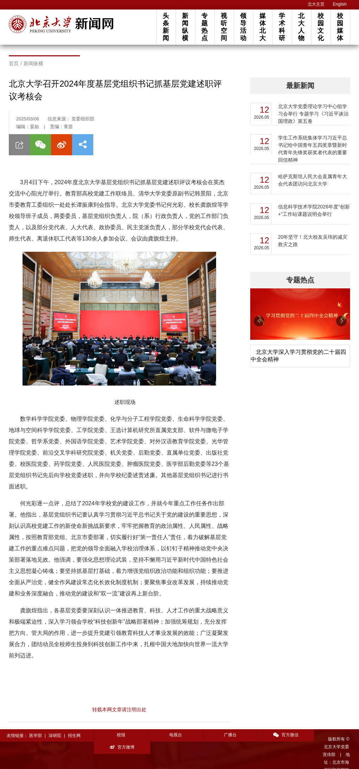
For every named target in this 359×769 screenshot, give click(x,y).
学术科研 (282, 27)
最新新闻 (300, 85)
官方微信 (279, 734)
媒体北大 (262, 27)
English (340, 4)
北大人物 (301, 27)
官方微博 (332, 734)
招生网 (74, 735)
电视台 (173, 734)
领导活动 (243, 27)
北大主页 (316, 4)
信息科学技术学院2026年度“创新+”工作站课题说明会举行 (314, 210)
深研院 (55, 735)
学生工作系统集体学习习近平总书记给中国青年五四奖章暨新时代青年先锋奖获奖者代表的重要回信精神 (312, 149)
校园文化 (320, 27)
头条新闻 (166, 27)
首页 (14, 63)
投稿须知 (117, 759)
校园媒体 (340, 27)
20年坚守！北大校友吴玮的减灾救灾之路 (313, 240)
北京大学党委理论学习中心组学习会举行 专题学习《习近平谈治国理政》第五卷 (313, 114)
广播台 (226, 734)
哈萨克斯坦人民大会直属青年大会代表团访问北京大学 (312, 180)
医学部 (35, 735)
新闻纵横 (185, 27)
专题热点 (204, 27)
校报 (120, 734)
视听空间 (224, 27)
